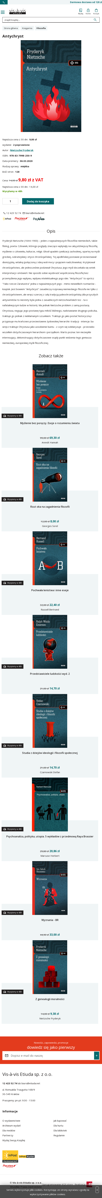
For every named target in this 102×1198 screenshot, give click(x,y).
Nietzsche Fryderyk (21, 150)
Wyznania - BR (50, 920)
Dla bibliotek (60, 1130)
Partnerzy (7, 1135)
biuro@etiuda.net (31, 1083)
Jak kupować (60, 1120)
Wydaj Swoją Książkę (13, 1140)
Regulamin (59, 1135)
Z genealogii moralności (49, 999)
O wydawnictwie (11, 1120)
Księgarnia (27, 28)
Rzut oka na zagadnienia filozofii (50, 506)
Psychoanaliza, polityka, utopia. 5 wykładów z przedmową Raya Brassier (49, 836)
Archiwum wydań (11, 1125)
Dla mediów (8, 1130)
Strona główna (11, 28)
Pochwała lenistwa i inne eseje (50, 590)
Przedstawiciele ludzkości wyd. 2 (50, 674)
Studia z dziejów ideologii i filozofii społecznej (50, 753)
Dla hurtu (58, 1125)
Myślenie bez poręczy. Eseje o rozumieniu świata (50, 423)
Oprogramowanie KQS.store (57, 1184)
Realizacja (83, 1184)
